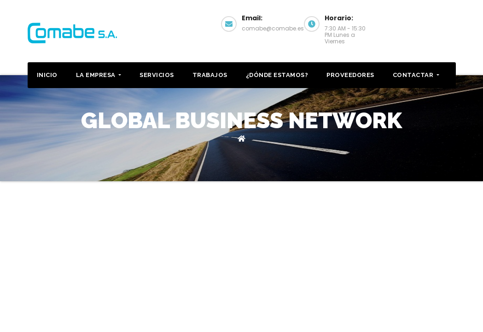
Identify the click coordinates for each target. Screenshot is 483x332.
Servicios (157, 74)
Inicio (47, 74)
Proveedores (350, 74)
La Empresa (99, 74)
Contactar (423, 23)
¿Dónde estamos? (277, 74)
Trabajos (209, 74)
